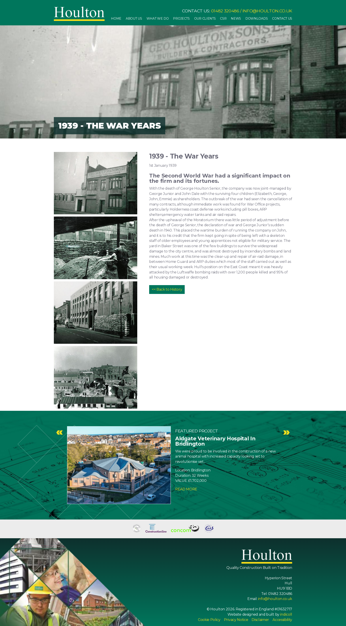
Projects (181, 19)
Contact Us (282, 19)
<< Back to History (167, 289)
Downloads (256, 19)
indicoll (286, 614)
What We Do (158, 19)
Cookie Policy (209, 620)
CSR (223, 19)
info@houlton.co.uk (267, 10)
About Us (134, 19)
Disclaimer (260, 620)
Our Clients (205, 19)
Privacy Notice (236, 620)
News (236, 19)
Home (116, 19)
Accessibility (282, 620)
